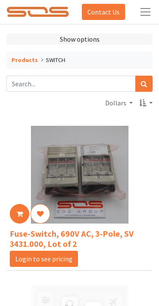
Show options (80, 39)
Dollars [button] (116, 103)
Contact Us (103, 12)
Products (24, 60)
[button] (146, 102)
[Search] (144, 84)
